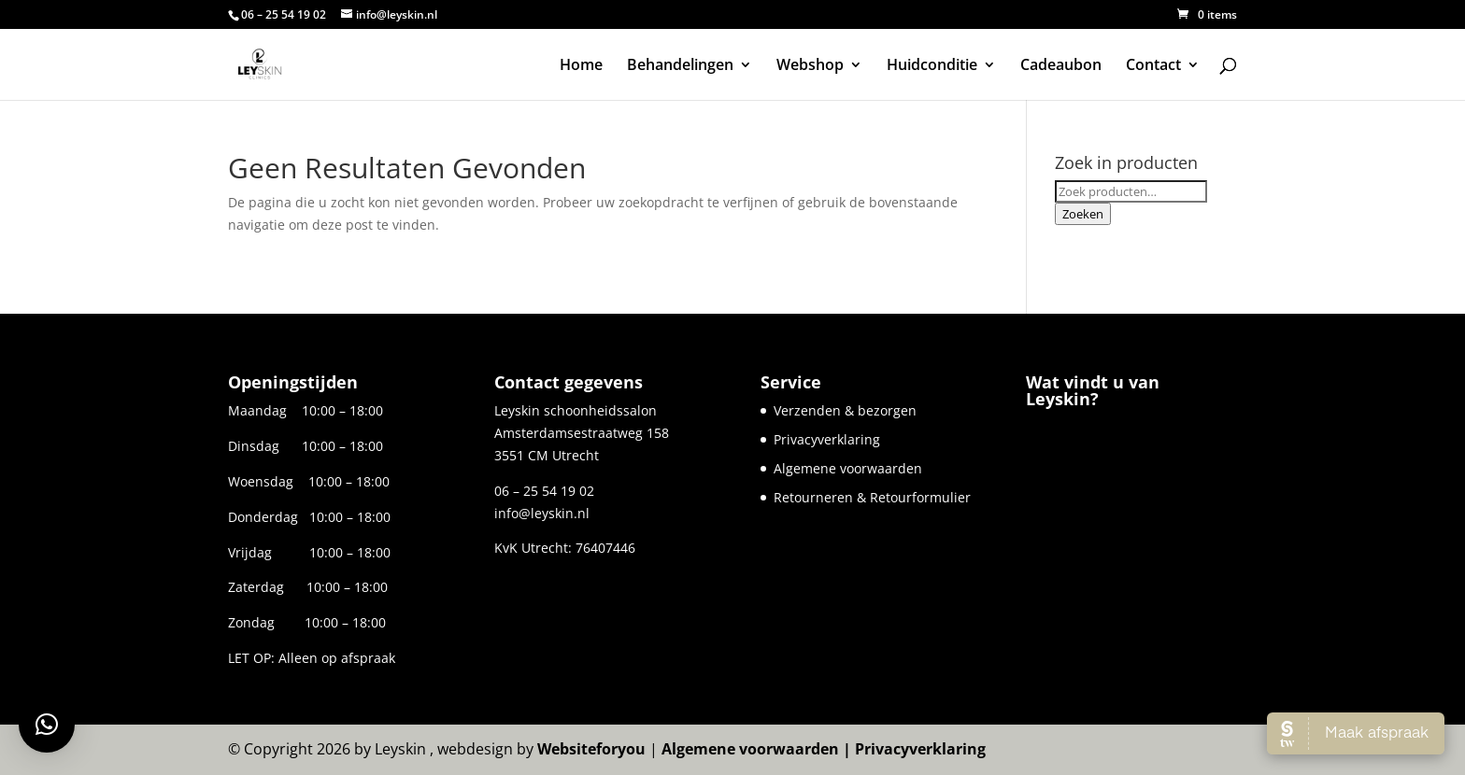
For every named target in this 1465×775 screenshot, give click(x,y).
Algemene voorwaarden (848, 468)
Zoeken (1082, 213)
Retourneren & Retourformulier (872, 497)
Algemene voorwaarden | (758, 749)
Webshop (810, 66)
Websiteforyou (591, 749)
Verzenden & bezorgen (845, 410)
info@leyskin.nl (542, 513)
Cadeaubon (1061, 66)
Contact (1153, 66)
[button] (47, 725)
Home (581, 66)
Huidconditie (932, 66)
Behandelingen (680, 66)
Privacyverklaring (827, 439)
